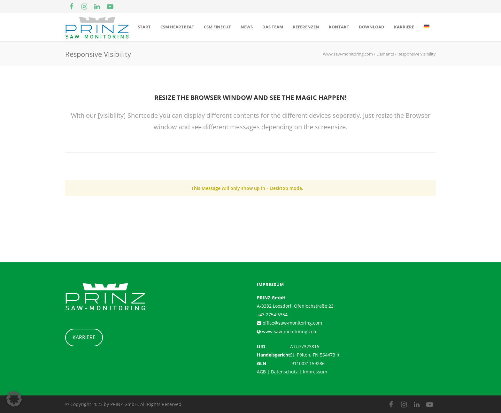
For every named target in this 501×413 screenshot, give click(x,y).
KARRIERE (84, 337)
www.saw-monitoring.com (289, 331)
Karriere (404, 27)
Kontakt (339, 27)
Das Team (272, 27)
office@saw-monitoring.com (291, 323)
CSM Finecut (217, 27)
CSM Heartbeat (177, 27)
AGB (261, 372)
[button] (14, 399)
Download (371, 27)
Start (144, 27)
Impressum (315, 372)
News (247, 27)
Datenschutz (284, 372)
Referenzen (306, 27)
